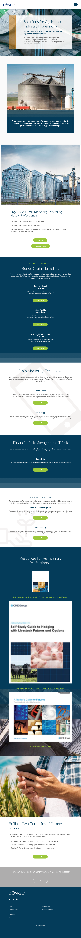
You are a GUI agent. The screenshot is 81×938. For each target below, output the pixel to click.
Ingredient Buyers (40, 246)
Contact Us (12, 914)
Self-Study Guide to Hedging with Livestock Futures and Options (40, 688)
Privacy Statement (47, 909)
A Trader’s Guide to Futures (40, 746)
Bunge (11, 906)
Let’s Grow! (40, 881)
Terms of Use (46, 906)
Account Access (13, 909)
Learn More (40, 300)
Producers (40, 240)
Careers (11, 918)
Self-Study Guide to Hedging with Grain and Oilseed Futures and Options (40, 597)
